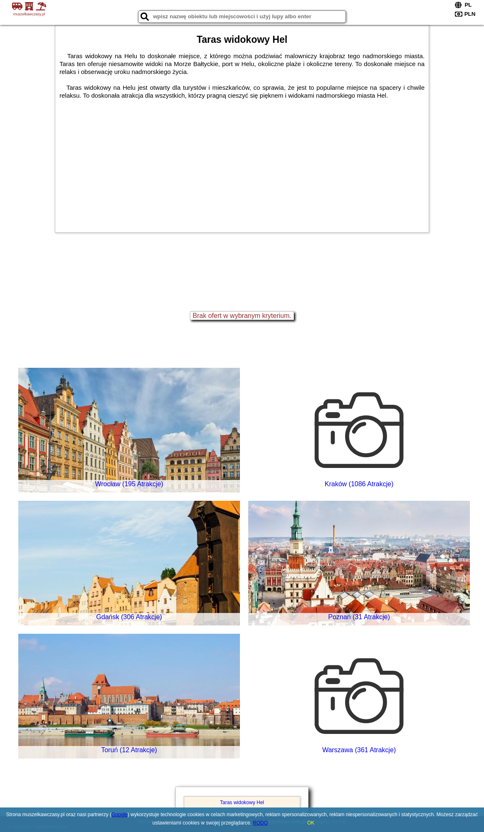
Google (119, 814)
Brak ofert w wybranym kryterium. (242, 315)
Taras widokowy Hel (242, 802)
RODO (260, 823)
